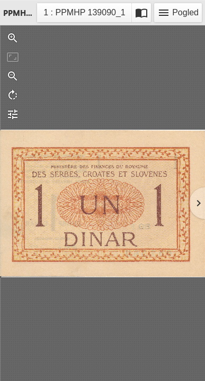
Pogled (178, 12)
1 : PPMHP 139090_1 (84, 14)
